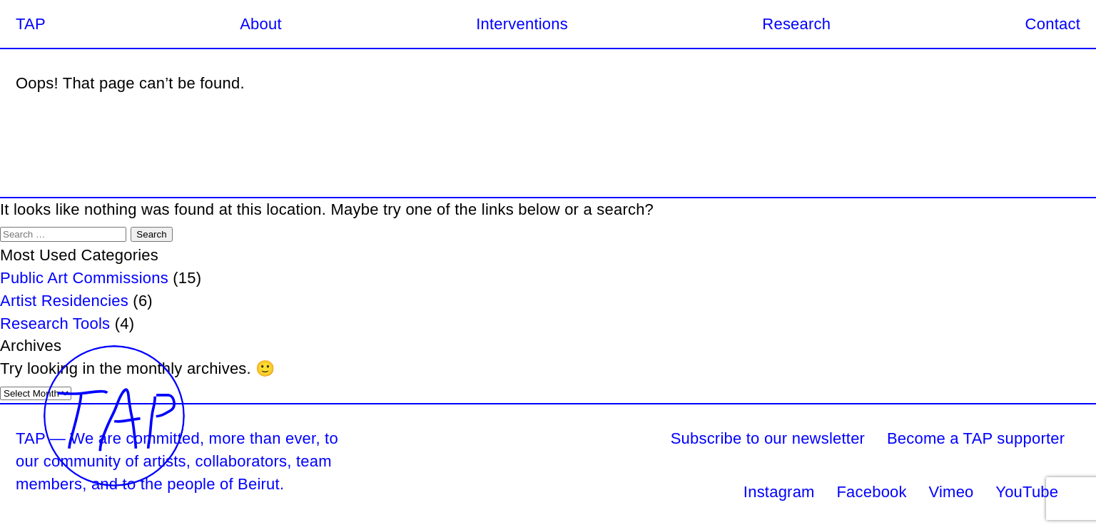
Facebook (871, 492)
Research (796, 24)
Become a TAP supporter (976, 438)
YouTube (1026, 492)
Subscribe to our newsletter (768, 438)
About (261, 24)
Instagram (779, 492)
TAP (31, 24)
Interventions (522, 24)
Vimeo (951, 492)
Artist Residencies (64, 301)
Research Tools (55, 323)
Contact (1052, 24)
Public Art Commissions (84, 278)
